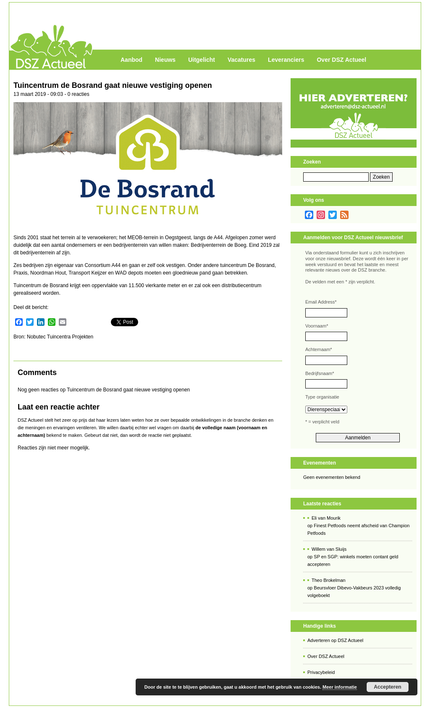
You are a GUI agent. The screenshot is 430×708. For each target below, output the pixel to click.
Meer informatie (339, 687)
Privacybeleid (321, 672)
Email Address (321, 301)
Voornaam (316, 325)
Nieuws (165, 59)
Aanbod (131, 59)
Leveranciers (286, 59)
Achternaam (318, 349)
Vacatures (241, 59)
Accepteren (387, 687)
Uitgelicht (201, 59)
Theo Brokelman (329, 580)
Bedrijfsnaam (319, 373)
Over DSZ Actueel (341, 59)
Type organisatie (322, 396)
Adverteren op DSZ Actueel (335, 640)
